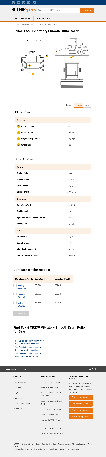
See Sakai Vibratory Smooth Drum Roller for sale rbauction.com (29, 342)
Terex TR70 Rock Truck (49, 388)
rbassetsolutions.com (21, 403)
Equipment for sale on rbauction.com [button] (82, 397)
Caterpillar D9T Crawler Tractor (52, 433)
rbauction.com (18, 388)
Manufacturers (43, 18)
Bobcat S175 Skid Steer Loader (52, 428)
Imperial (78, 105)
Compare (21, 313)
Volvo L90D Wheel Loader (50, 415)
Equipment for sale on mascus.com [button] (82, 410)
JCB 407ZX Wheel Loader (50, 382)
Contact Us (21, 369)
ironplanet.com (19, 393)
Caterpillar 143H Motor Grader (52, 409)
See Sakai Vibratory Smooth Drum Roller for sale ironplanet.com (29, 348)
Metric (87, 105)
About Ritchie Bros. (20, 382)
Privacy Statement (80, 444)
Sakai (48, 24)
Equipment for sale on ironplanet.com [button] (82, 403)
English (96, 369)
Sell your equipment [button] (81, 416)
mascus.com (18, 398)
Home (17, 24)
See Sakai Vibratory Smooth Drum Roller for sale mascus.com (29, 354)
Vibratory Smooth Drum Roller (33, 24)
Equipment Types (22, 18)
